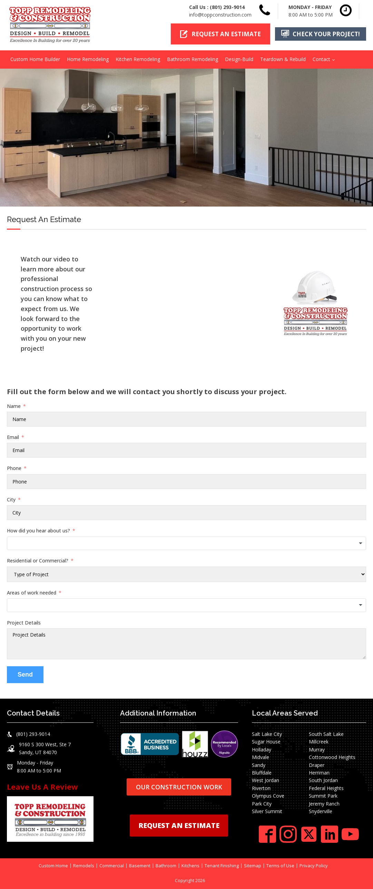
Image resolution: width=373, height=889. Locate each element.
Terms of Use (280, 865)
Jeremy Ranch (324, 803)
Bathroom (166, 865)
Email (13, 437)
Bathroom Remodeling (192, 59)
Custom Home (53, 865)
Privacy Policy (314, 865)
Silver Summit (267, 811)
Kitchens (190, 865)
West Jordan (265, 780)
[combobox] (186, 543)
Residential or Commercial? (37, 560)
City (11, 499)
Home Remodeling (88, 59)
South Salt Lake (326, 734)
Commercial (111, 865)
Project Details (24, 622)
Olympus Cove (268, 795)
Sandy (258, 764)
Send (25, 674)
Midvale (260, 757)
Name (14, 406)
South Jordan (323, 780)
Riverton (261, 788)
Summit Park (323, 795)
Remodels (83, 865)
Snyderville (320, 811)
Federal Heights (326, 788)
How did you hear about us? (38, 530)
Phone (14, 468)
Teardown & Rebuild (283, 59)
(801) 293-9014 (227, 7)
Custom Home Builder (35, 59)
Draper (316, 764)
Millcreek (318, 741)
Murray (317, 749)
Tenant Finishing (222, 865)
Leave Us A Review (42, 786)
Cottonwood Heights (332, 757)
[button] (220, 33)
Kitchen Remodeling (138, 59)
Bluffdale (262, 772)
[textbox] (186, 543)
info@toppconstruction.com (220, 14)
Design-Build (239, 59)
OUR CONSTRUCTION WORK (179, 786)
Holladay (261, 749)
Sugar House (266, 741)
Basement (139, 865)
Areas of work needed (31, 592)
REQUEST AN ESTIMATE (178, 825)
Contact (321, 59)
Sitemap (252, 865)
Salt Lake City (267, 734)
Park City (262, 803)
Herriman (319, 772)
